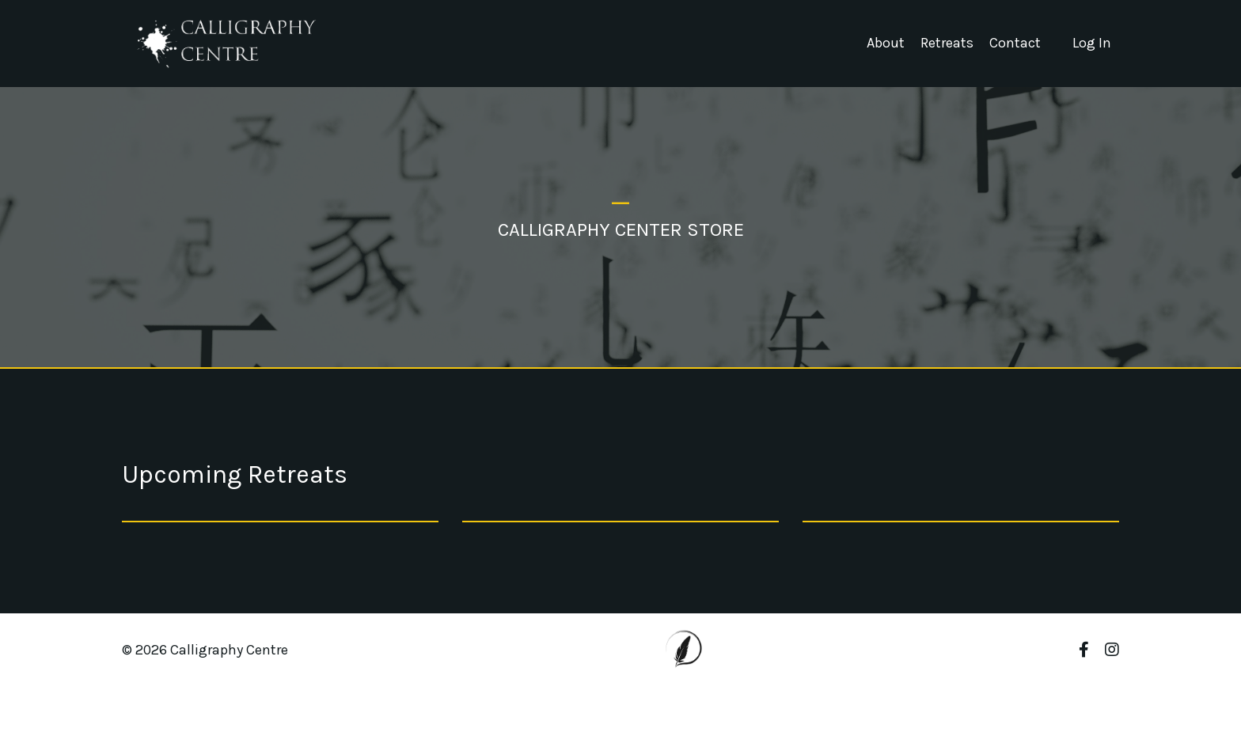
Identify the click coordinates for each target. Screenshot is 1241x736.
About (886, 42)
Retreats (946, 42)
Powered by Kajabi (1072, 695)
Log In (1091, 42)
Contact (1015, 42)
